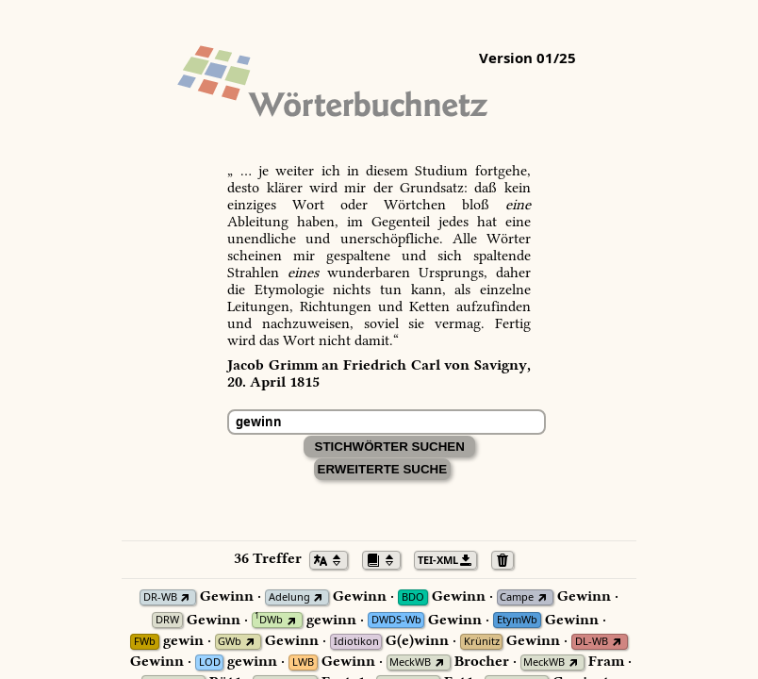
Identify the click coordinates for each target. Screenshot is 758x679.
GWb (229, 642)
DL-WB (591, 642)
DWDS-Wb (396, 620)
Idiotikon (356, 642)
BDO (413, 597)
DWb (269, 620)
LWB (303, 662)
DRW (167, 620)
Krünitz (482, 642)
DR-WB (160, 597)
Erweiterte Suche (383, 469)
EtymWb (517, 620)
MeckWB (410, 662)
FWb (145, 642)
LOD (210, 662)
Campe (517, 597)
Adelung (289, 597)
